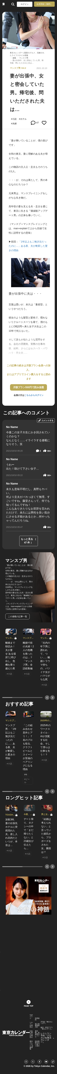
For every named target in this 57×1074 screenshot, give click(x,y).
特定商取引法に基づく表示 (37, 1044)
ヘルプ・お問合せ (31, 1025)
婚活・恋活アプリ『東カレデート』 (47, 1028)
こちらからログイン (33, 395)
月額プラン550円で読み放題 (28, 387)
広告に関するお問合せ (31, 1034)
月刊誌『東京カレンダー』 (47, 1022)
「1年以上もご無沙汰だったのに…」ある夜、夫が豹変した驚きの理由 (28, 246)
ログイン (25, 4)
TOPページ (31, 1017)
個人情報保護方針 (37, 1025)
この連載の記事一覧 (17, 616)
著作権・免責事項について (37, 1034)
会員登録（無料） (44, 4)
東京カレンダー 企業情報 (31, 1045)
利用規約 (37, 1019)
